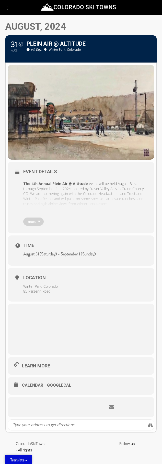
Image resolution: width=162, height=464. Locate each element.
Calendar (32, 385)
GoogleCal (59, 385)
